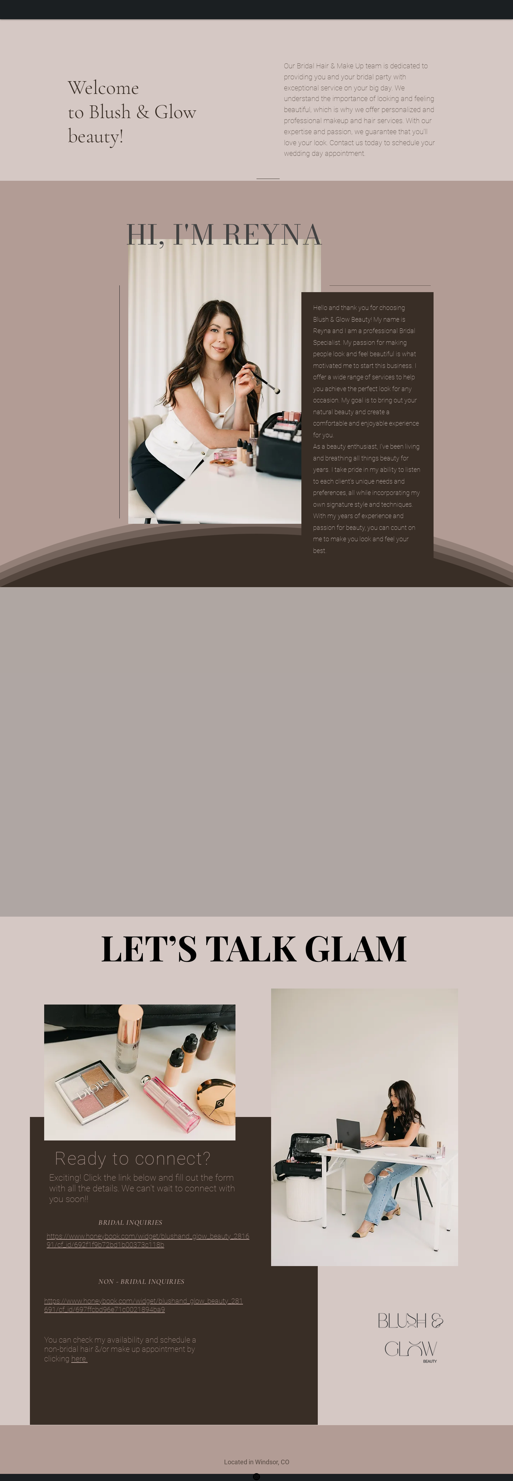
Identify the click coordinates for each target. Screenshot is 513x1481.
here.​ (79, 1358)
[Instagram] (256, 1476)
